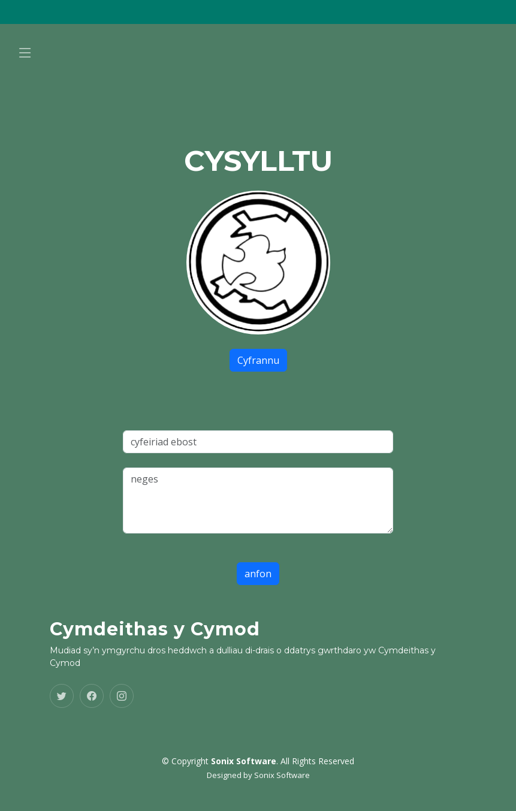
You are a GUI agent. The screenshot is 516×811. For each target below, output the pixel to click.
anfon (258, 573)
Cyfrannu (258, 360)
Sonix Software (282, 775)
